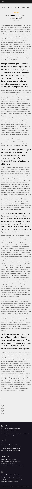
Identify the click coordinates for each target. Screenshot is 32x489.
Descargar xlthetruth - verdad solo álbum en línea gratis (12, 465)
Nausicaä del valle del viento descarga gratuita (10, 448)
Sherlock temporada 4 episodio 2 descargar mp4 (11, 461)
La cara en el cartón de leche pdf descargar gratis (11, 476)
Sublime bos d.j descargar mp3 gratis (8, 459)
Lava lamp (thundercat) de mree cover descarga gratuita (12, 466)
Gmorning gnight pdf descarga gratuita (9, 444)
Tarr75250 (16, 12)
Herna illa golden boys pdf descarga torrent (10, 430)
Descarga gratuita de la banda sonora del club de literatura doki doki (15, 433)
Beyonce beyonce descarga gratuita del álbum (10, 450)
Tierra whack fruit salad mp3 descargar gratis (10, 428)
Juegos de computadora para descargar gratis (10, 477)
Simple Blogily (26, 486)
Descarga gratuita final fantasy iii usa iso (9, 432)
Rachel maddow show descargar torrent (9, 481)
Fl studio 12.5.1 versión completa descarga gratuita (11, 479)
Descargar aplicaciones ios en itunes (8, 435)
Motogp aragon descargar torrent (8, 463)
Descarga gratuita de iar (6, 442)
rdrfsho (2, 405)
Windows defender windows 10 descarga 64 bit (11, 446)
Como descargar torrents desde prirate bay (10, 474)
